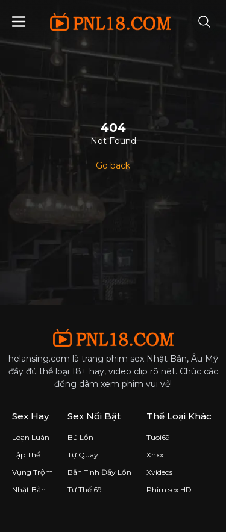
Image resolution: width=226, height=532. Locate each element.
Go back (113, 165)
